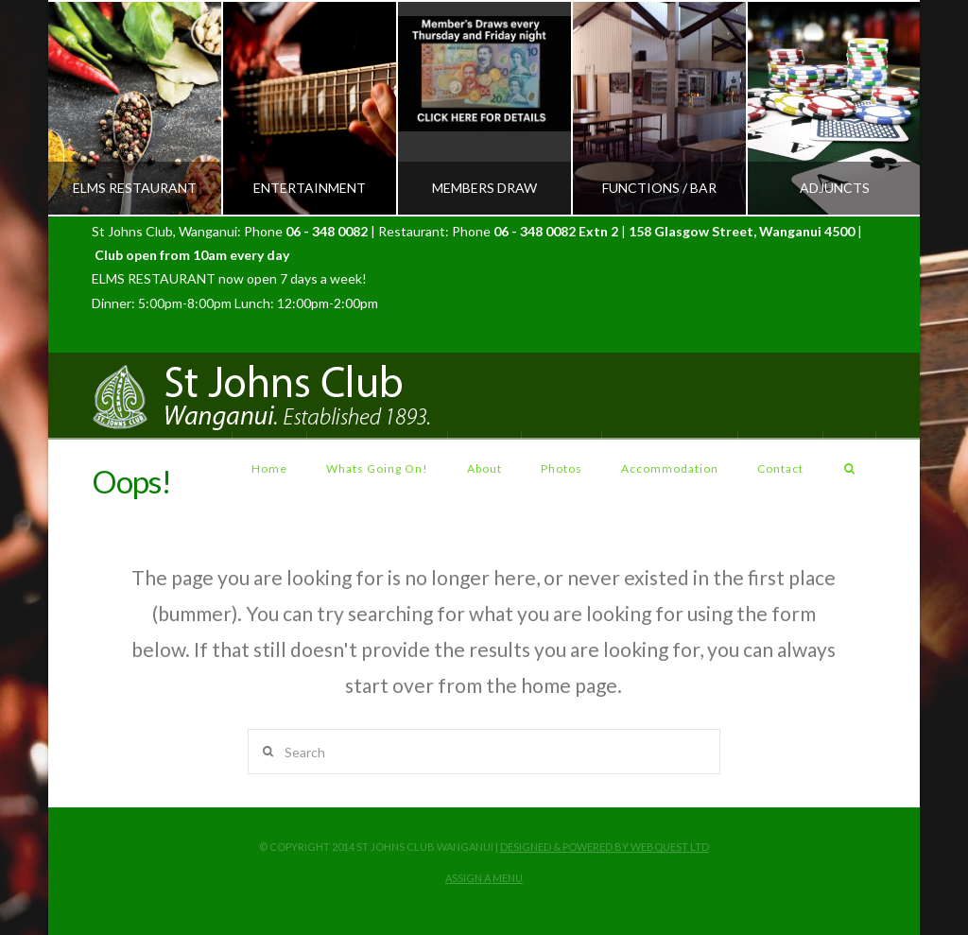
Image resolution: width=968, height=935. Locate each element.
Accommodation (669, 468)
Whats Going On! (377, 468)
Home (269, 468)
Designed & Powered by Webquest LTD (604, 846)
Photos (561, 468)
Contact (780, 468)
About (484, 468)
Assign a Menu (484, 878)
